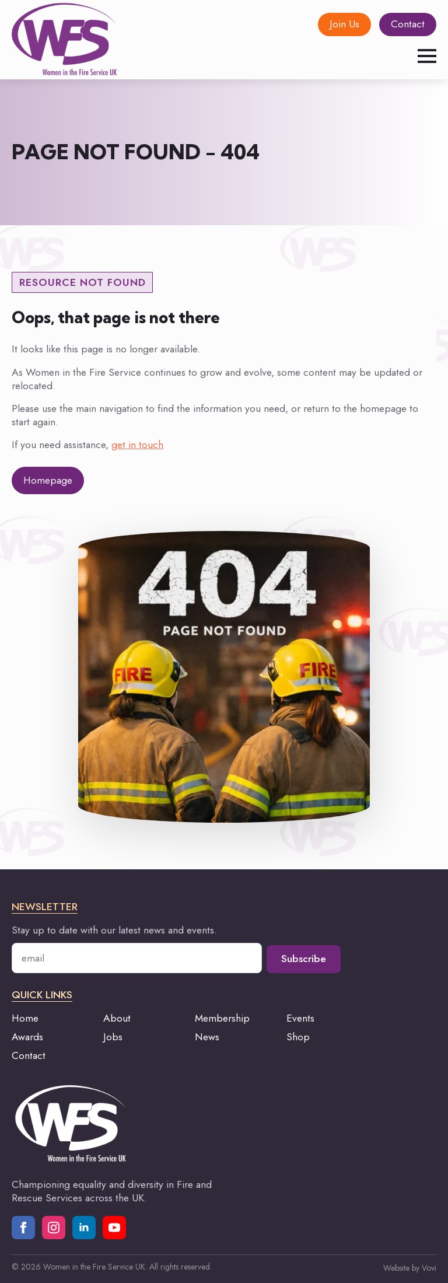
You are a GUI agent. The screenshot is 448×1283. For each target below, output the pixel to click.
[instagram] (53, 1227)
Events (300, 1018)
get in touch (137, 444)
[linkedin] (84, 1227)
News (207, 1036)
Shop (298, 1036)
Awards (27, 1036)
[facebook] (23, 1227)
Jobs (113, 1036)
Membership (222, 1018)
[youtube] (114, 1227)
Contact (29, 1055)
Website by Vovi (409, 1268)
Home (25, 1018)
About (117, 1018)
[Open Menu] (427, 56)
